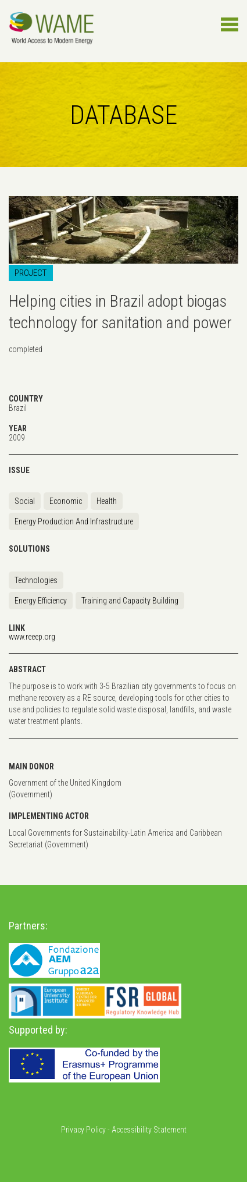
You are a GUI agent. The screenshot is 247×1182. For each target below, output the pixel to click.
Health (106, 501)
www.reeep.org (32, 636)
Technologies (36, 580)
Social (25, 501)
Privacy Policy (83, 1129)
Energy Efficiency (41, 600)
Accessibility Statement (149, 1129)
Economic (65, 501)
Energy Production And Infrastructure (74, 521)
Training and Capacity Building (129, 600)
